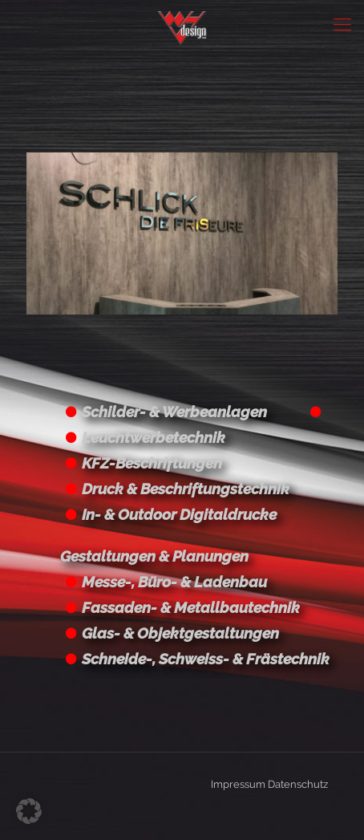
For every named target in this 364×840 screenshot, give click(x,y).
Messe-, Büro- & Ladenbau (174, 581)
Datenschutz (298, 784)
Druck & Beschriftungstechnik (185, 488)
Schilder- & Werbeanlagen (174, 411)
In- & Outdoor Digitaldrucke (179, 514)
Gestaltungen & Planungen (154, 556)
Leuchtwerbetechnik (153, 437)
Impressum (238, 784)
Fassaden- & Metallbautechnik (191, 607)
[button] (29, 811)
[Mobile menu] (342, 24)
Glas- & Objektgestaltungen (180, 633)
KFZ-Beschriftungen (152, 463)
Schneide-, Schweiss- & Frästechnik (206, 659)
